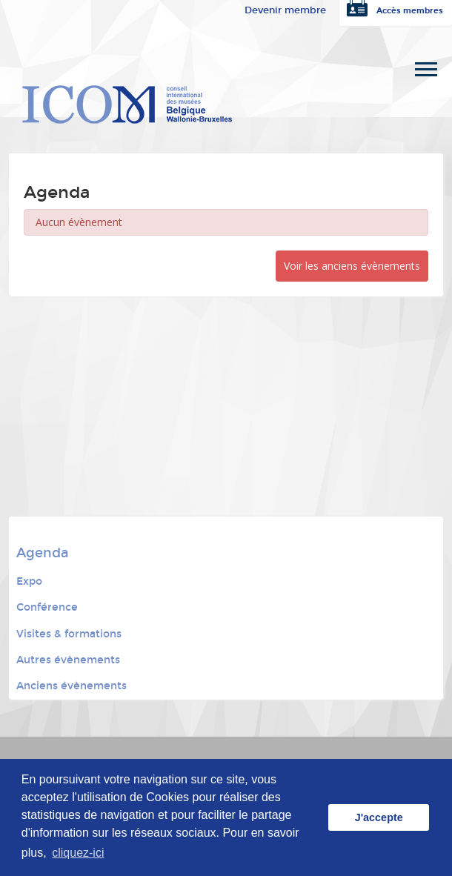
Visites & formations (69, 634)
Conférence (47, 607)
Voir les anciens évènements (352, 266)
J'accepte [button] (379, 817)
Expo (29, 581)
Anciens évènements (71, 686)
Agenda (42, 553)
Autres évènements (68, 660)
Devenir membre (285, 10)
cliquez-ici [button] (78, 852)
